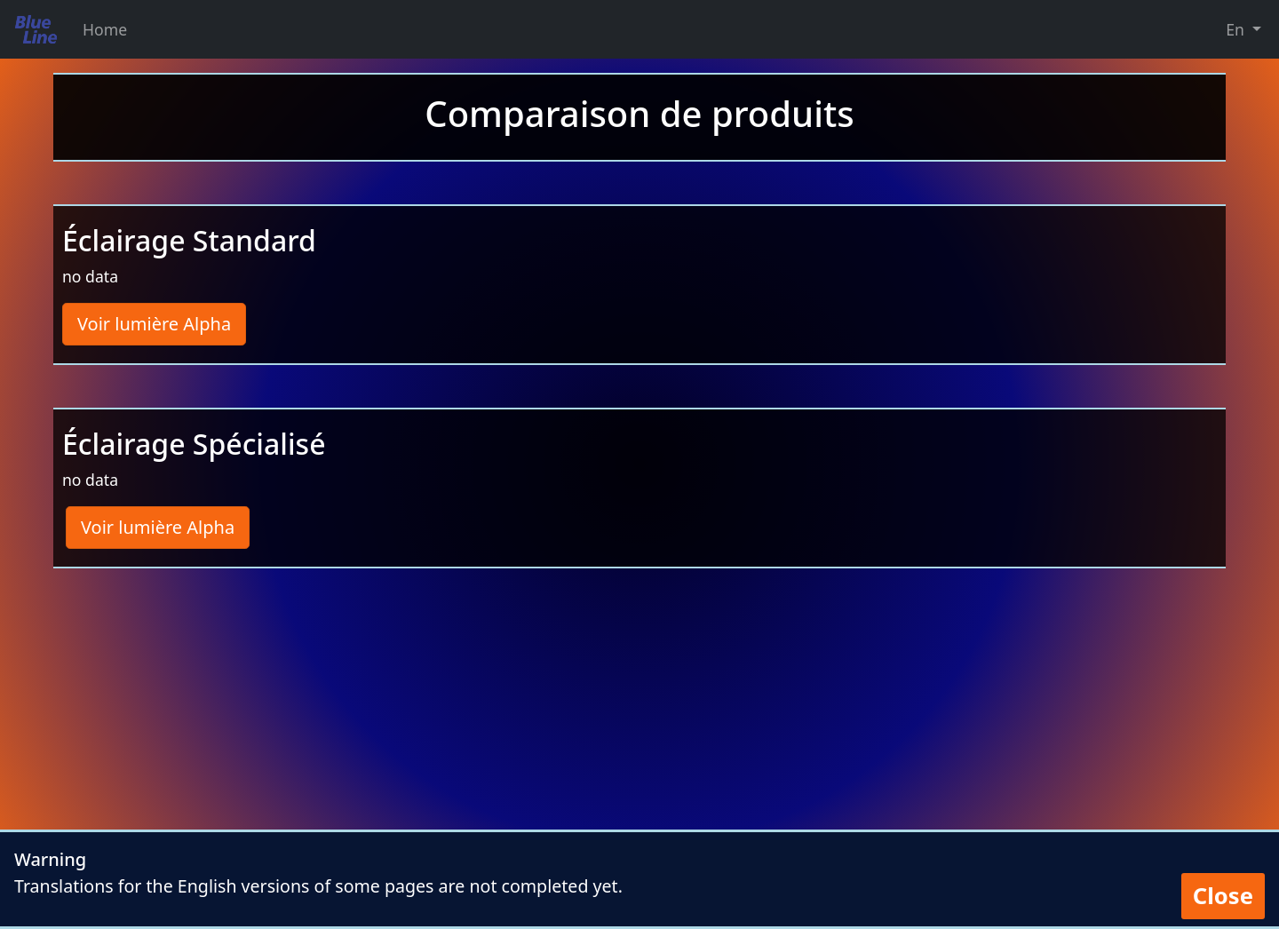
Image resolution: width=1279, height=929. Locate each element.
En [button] (1237, 29)
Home (105, 29)
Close (1223, 895)
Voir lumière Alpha (154, 324)
